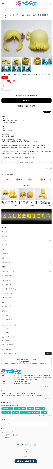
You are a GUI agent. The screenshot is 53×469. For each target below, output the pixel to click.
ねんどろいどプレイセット (10, 289)
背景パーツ (5, 258)
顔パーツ (4, 236)
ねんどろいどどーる (8, 271)
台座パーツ (5, 267)
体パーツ (4, 240)
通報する (48, 168)
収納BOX (4, 311)
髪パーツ (4, 231)
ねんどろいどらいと (8, 284)
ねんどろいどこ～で (8, 280)
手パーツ (4, 245)
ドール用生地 (6, 315)
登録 (48, 353)
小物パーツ (5, 253)
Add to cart (26, 100)
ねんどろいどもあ (7, 276)
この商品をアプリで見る (26, 162)
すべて (7, 179)
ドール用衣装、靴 (7, 320)
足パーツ (4, 249)
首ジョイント (6, 262)
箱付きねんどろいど (8, 298)
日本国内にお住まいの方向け (26, 106)
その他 (4, 302)
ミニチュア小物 (6, 306)
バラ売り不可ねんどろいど (10, 293)
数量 (2, 86)
